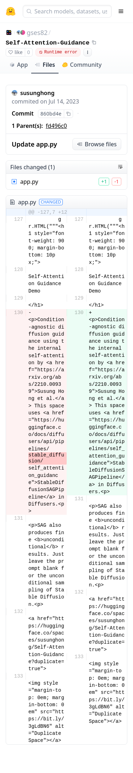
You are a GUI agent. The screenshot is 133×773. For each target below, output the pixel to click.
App (18, 65)
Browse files (97, 144)
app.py (29, 181)
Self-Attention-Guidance (47, 43)
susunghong (37, 93)
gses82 (37, 32)
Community (81, 65)
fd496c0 (56, 126)
